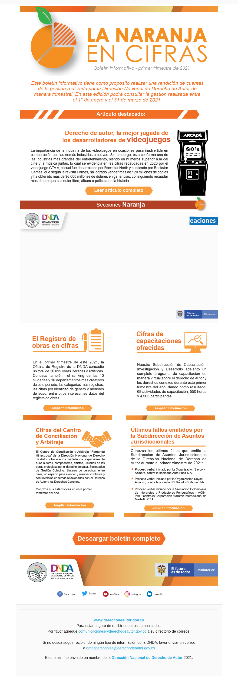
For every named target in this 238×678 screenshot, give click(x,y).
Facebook (69, 594)
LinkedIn (158, 594)
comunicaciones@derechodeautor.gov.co (112, 631)
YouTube (115, 594)
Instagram (136, 594)
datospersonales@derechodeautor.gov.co (120, 648)
